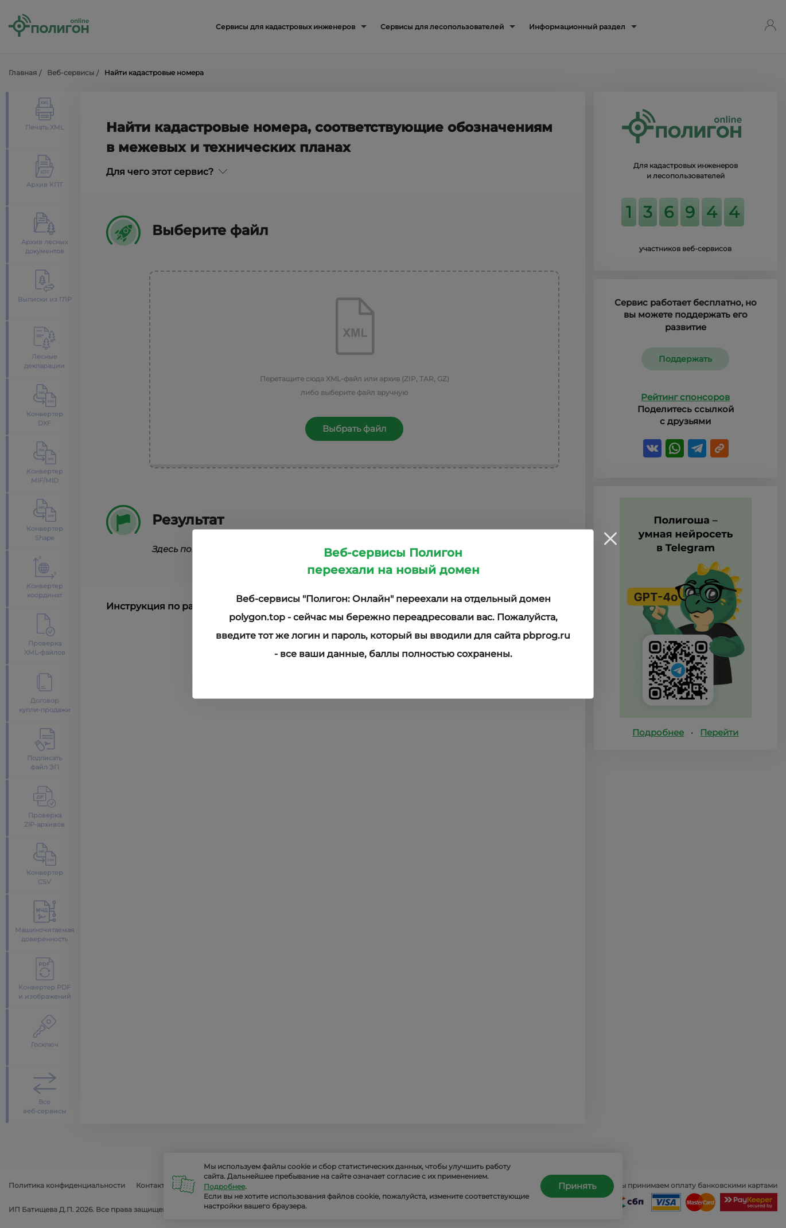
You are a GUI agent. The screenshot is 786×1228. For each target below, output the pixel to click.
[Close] (610, 538)
